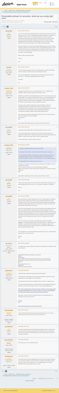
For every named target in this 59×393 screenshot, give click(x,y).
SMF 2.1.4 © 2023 (7, 390)
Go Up (2, 371)
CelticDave (9, 326)
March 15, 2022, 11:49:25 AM (23, 30)
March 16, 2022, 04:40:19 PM (23, 144)
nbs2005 (9, 31)
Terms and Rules (48, 390)
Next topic (54, 21)
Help (43, 390)
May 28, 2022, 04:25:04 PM (23, 270)
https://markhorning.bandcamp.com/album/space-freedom (30, 306)
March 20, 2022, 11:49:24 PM (23, 243)
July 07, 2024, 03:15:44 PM (23, 356)
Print (56, 26)
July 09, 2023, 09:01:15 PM (23, 326)
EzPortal (32, 380)
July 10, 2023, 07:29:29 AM (23, 339)
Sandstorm (9, 356)
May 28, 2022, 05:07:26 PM (23, 309)
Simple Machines (14, 390)
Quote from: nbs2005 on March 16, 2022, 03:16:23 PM (31, 148)
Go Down (3, 26)
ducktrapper (9, 310)
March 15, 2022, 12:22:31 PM (23, 67)
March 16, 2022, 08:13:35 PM (23, 179)
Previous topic (47, 21)
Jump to (34, 378)
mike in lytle (9, 88)
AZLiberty (9, 270)
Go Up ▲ (53, 390)
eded (9, 67)
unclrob (9, 243)
